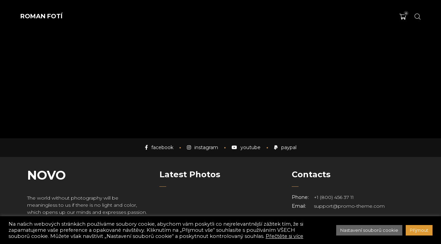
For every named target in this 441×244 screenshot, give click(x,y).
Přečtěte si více (284, 236)
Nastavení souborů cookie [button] (369, 230)
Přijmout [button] (419, 230)
